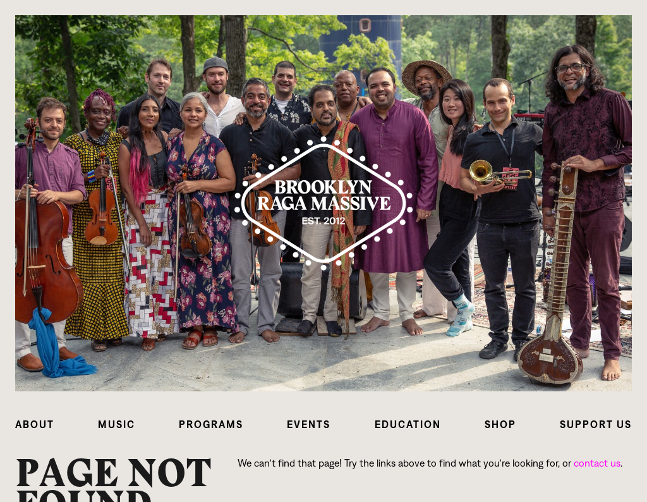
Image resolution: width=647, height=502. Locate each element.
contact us (597, 463)
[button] (34, 425)
